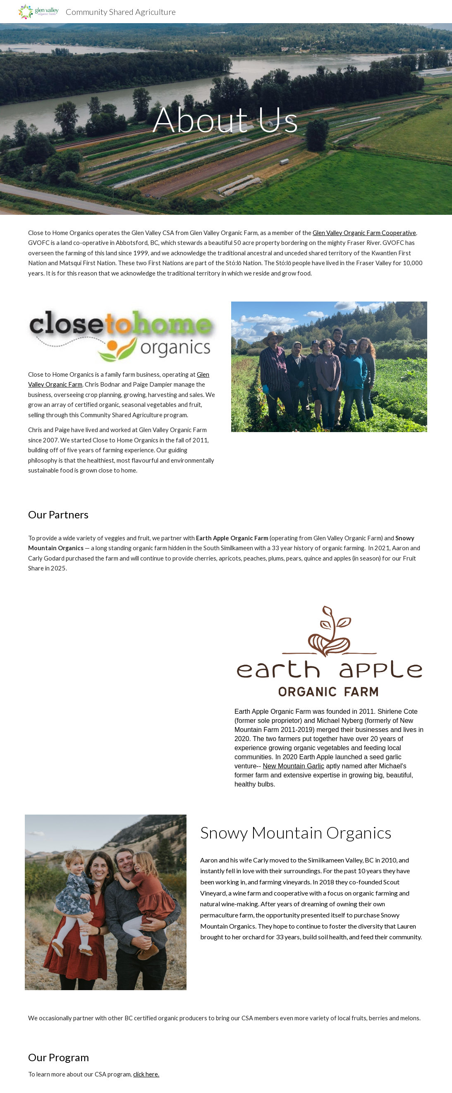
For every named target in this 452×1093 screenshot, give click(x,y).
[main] (226, 119)
